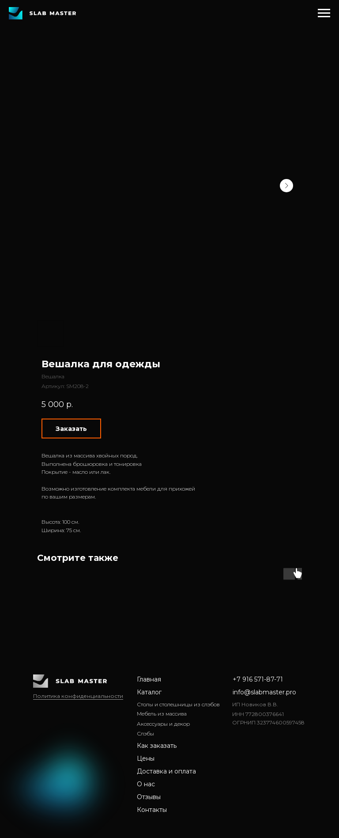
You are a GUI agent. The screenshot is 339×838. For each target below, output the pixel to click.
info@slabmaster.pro (264, 692)
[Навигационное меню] (324, 13)
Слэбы (145, 733)
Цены (145, 758)
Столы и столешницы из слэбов (178, 704)
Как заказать (157, 746)
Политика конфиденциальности (78, 696)
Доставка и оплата (166, 771)
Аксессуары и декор (163, 723)
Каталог (149, 692)
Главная (149, 679)
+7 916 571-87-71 (258, 679)
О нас (146, 784)
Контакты (152, 810)
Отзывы (149, 797)
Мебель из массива (162, 713)
